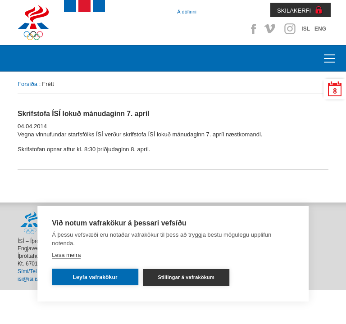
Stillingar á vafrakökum (186, 277)
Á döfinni (186, 11)
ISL (305, 29)
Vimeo (271, 29)
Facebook (252, 29)
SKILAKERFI (294, 10)
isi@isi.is (28, 279)
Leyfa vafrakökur (95, 277)
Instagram (289, 29)
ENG (320, 29)
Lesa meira (66, 255)
